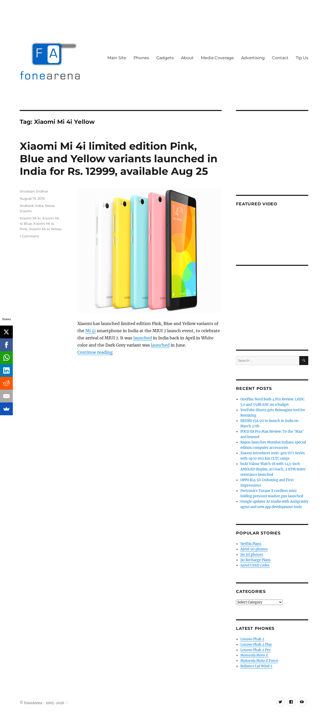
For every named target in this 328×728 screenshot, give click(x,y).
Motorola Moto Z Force (259, 661)
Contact (280, 57)
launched (142, 337)
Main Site (116, 57)
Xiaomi (26, 211)
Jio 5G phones (251, 554)
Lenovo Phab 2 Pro (255, 650)
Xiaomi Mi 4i (30, 218)
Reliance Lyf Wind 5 (256, 666)
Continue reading (95, 352)
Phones (141, 57)
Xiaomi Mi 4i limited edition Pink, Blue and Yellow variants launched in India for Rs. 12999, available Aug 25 (119, 158)
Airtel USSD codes (255, 565)
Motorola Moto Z (254, 655)
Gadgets (165, 57)
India (39, 206)
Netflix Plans (250, 544)
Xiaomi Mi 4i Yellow (45, 229)
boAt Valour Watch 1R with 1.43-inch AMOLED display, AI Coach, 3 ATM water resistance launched (273, 469)
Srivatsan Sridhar (34, 191)
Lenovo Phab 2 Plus (256, 644)
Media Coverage (217, 57)
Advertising (253, 57)
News (49, 206)
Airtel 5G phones (254, 549)
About (187, 57)
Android (26, 206)
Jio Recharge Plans (255, 560)
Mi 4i (90, 330)
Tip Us (302, 57)
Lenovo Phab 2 (252, 639)
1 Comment (29, 236)
